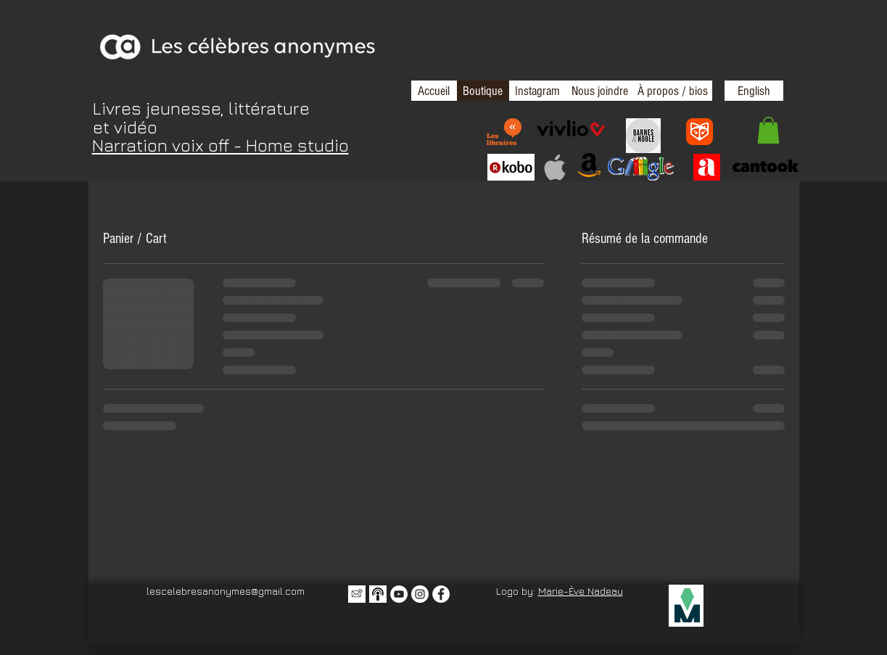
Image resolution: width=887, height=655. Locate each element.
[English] (754, 91)
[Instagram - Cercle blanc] (420, 594)
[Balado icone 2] (378, 594)
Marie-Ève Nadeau (580, 591)
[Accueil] (434, 91)
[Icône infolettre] (357, 594)
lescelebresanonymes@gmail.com (226, 591)
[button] (768, 130)
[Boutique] (482, 91)
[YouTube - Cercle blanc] (399, 594)
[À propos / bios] (672, 91)
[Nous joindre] (600, 91)
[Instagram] (537, 91)
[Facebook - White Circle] (441, 594)
